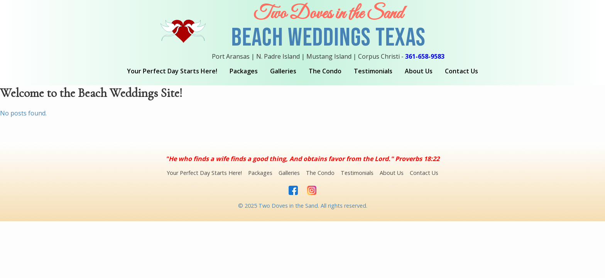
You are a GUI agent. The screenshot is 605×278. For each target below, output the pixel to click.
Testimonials (373, 71)
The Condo (325, 71)
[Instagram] (311, 191)
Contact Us (461, 71)
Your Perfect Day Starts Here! (172, 71)
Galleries (283, 71)
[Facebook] (293, 191)
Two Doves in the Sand (328, 13)
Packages (244, 71)
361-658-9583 (424, 56)
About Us (419, 71)
